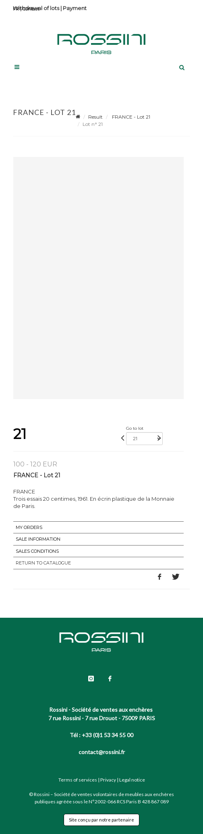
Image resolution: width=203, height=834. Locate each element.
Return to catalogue (43, 563)
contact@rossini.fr (102, 751)
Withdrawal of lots (36, 8)
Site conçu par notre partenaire (101, 819)
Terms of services (77, 780)
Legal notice (132, 780)
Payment (75, 8)
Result (95, 117)
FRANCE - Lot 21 (130, 117)
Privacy (108, 780)
